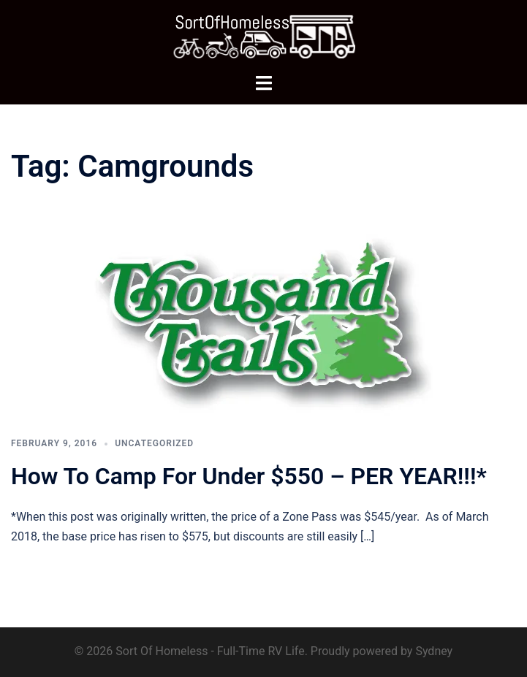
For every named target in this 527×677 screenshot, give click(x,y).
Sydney (433, 651)
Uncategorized (154, 443)
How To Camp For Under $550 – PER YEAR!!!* (249, 476)
